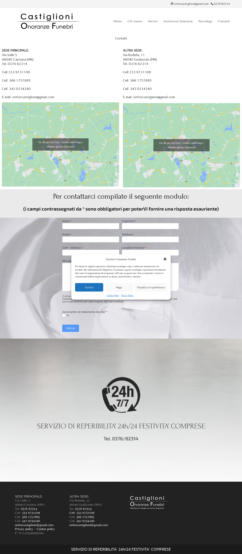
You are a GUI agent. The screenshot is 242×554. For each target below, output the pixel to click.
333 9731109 (31, 513)
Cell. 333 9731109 (81, 513)
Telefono (128, 234)
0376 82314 (222, 3)
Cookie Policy (113, 295)
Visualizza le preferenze (151, 287)
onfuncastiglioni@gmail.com (191, 3)
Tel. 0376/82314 (121, 438)
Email (66, 234)
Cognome (129, 221)
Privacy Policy (127, 295)
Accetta (89, 287)
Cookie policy (46, 529)
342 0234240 (31, 521)
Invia (70, 328)
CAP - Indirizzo (72, 247)
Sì (65, 315)
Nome (67, 221)
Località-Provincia (134, 247)
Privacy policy (24, 529)
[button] (165, 259)
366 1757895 (31, 517)
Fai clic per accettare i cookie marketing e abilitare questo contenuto (60, 144)
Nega (119, 287)
